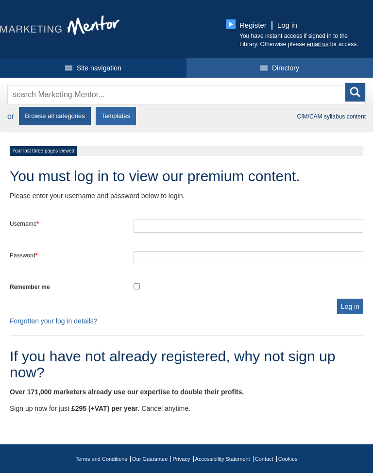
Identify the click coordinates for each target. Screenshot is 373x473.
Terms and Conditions (101, 459)
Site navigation (93, 68)
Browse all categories (55, 115)
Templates (116, 115)
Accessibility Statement (222, 459)
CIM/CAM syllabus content (331, 116)
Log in (287, 25)
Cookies (288, 459)
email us (318, 44)
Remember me (30, 287)
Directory (279, 68)
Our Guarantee (150, 459)
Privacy (181, 459)
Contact (264, 459)
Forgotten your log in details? (54, 321)
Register (253, 25)
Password (23, 255)
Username (24, 223)
